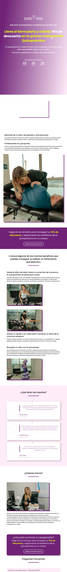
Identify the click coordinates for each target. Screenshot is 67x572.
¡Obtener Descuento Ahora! (33, 244)
